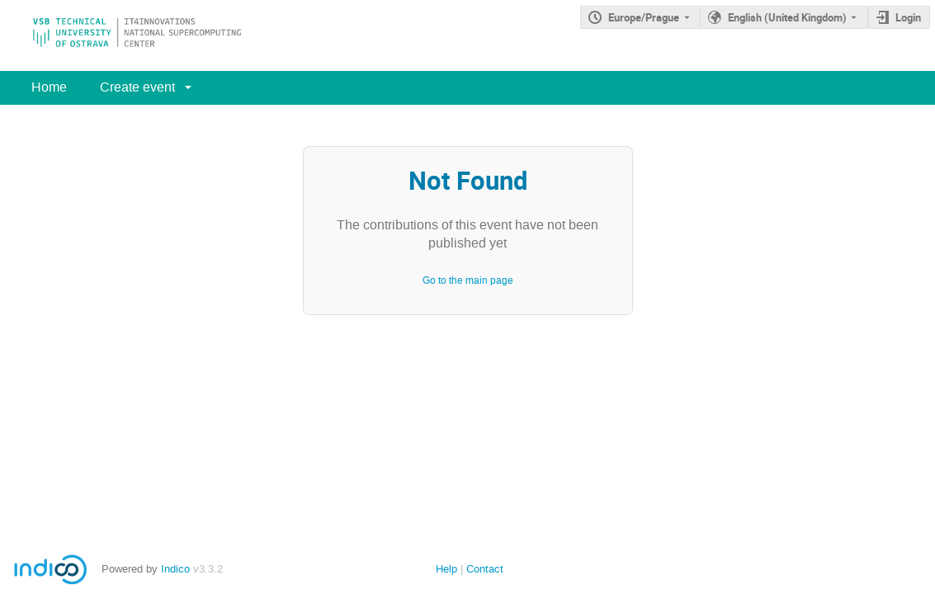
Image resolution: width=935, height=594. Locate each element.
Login (908, 17)
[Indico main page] (120, 35)
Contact (484, 569)
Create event (137, 87)
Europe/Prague (643, 17)
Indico (175, 569)
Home (49, 87)
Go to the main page (468, 280)
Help (446, 569)
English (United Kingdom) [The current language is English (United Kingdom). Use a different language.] (787, 17)
